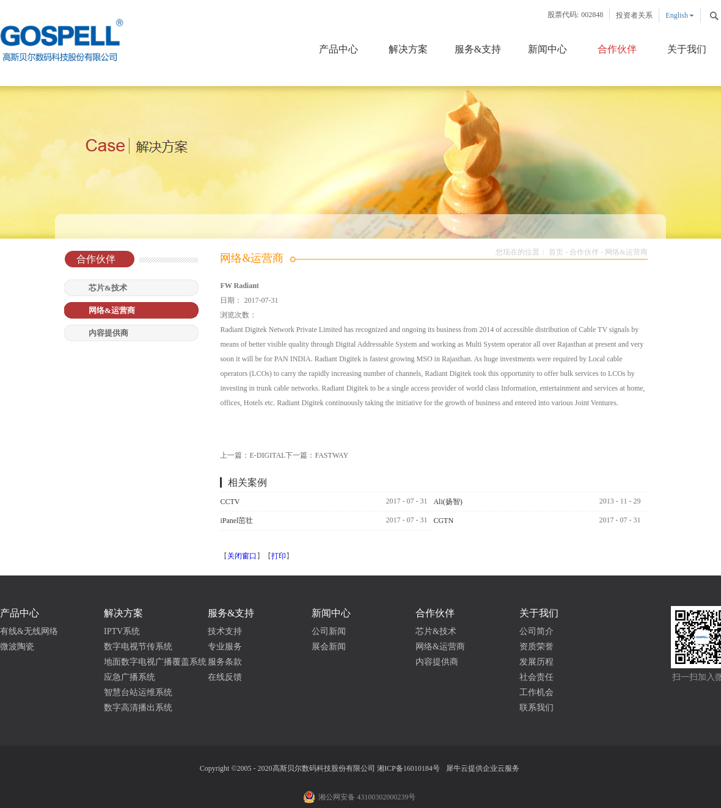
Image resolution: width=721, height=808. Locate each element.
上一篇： (252, 455)
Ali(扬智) (447, 501)
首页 (556, 252)
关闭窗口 (242, 556)
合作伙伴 (584, 252)
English (676, 15)
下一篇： (316, 455)
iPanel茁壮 (236, 520)
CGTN (443, 520)
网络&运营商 (626, 252)
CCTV (230, 501)
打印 (278, 556)
